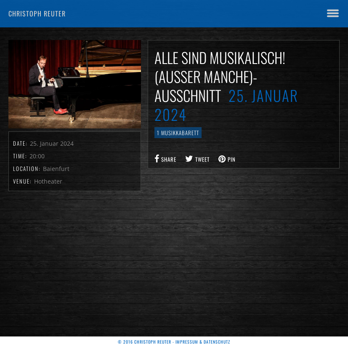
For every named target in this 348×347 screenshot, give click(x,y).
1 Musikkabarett (178, 132)
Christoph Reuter (37, 13)
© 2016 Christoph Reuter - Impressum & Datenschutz (174, 342)
